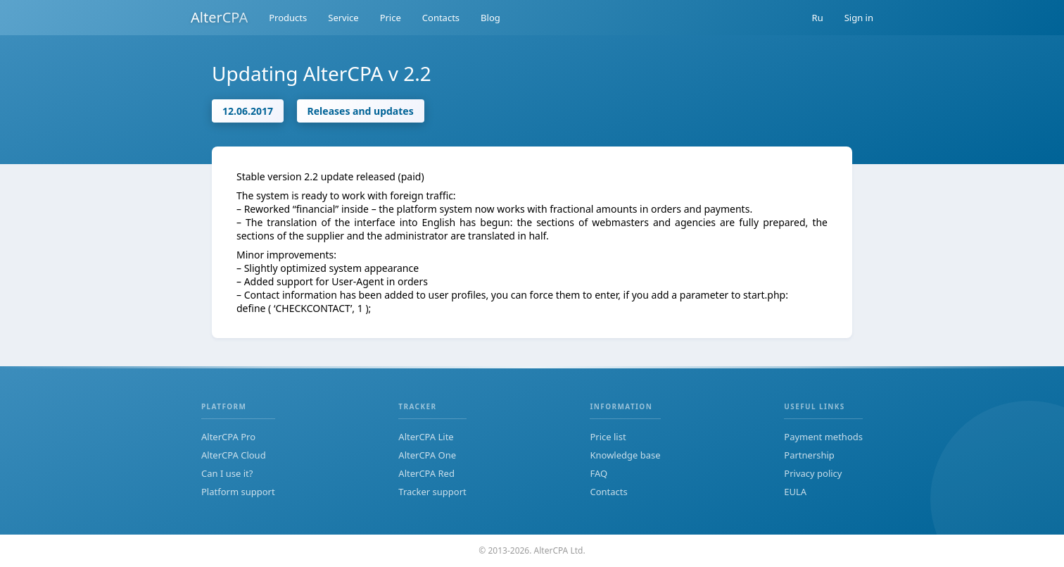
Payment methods (823, 436)
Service (343, 17)
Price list (608, 436)
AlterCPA (219, 17)
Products (288, 17)
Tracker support (432, 491)
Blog (490, 17)
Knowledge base (625, 455)
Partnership (809, 455)
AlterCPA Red (426, 473)
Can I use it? (227, 473)
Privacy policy (813, 473)
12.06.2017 (247, 111)
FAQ (598, 473)
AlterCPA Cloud (233, 455)
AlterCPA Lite (425, 436)
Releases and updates (361, 111)
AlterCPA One (427, 455)
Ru (817, 17)
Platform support (238, 491)
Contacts (441, 17)
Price (390, 17)
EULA (795, 491)
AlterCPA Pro (228, 436)
